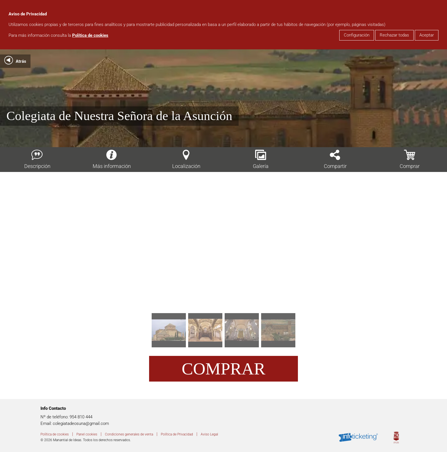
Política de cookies (90, 35)
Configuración (356, 35)
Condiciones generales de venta (129, 434)
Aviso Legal (209, 434)
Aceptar (426, 35)
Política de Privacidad (177, 434)
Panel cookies (86, 434)
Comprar (223, 368)
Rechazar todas (394, 35)
